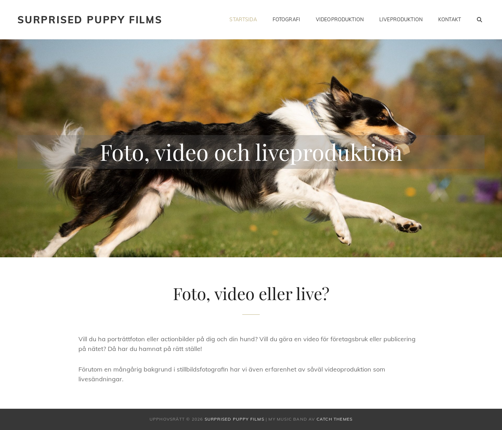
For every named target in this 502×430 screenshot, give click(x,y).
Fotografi (286, 19)
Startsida (243, 19)
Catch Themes (334, 419)
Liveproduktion (401, 19)
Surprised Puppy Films (89, 20)
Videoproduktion (340, 19)
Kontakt (449, 19)
